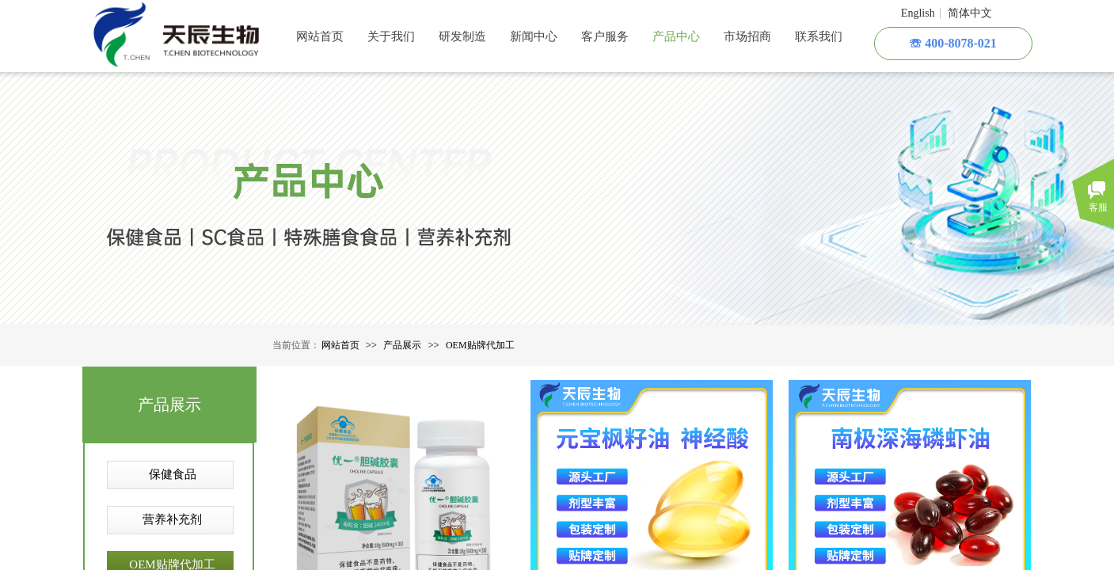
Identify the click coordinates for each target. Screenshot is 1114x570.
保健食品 (172, 474)
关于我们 (391, 36)
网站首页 (340, 345)
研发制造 (462, 36)
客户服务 (605, 36)
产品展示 (402, 345)
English (918, 13)
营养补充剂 (172, 519)
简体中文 (970, 13)
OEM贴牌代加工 (480, 345)
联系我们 (818, 36)
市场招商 (747, 36)
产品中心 (676, 36)
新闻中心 (533, 36)
